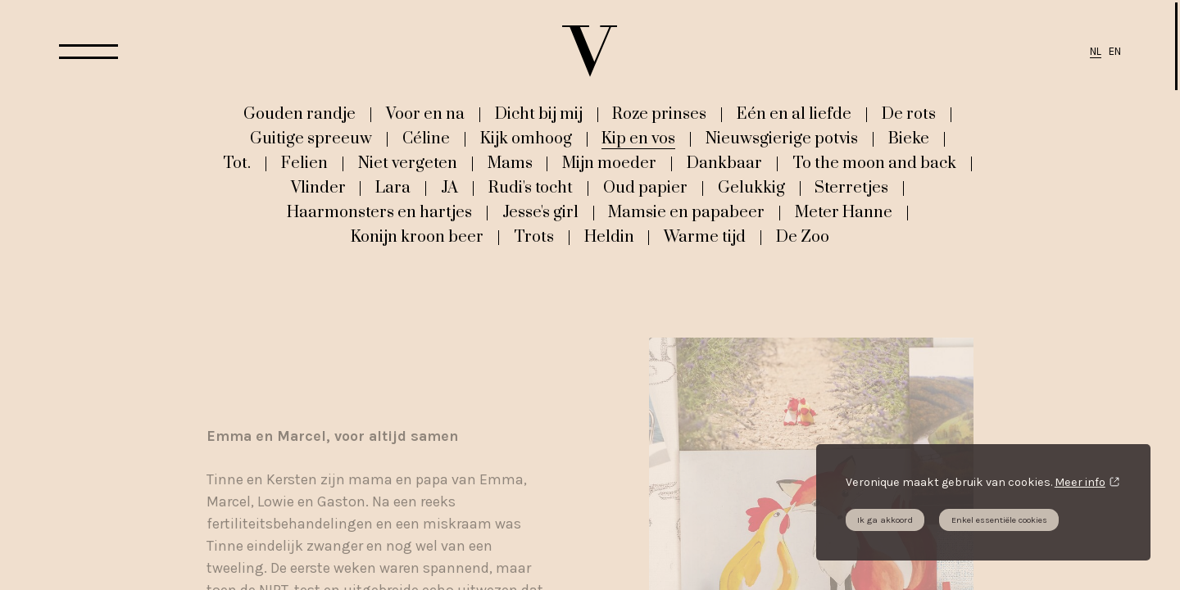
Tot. (237, 163)
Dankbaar (724, 163)
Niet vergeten (407, 163)
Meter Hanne (843, 212)
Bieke (908, 138)
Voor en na (425, 114)
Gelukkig (751, 187)
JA (449, 187)
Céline (426, 138)
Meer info (1080, 482)
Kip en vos (638, 138)
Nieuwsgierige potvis (782, 138)
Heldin (609, 237)
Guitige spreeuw (311, 138)
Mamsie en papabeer (686, 212)
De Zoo (802, 237)
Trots (534, 237)
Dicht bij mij (539, 114)
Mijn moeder (609, 163)
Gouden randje (299, 114)
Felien (304, 163)
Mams (510, 163)
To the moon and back (874, 163)
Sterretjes (851, 187)
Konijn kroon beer (417, 237)
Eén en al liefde (794, 114)
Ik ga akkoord (885, 520)
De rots (909, 114)
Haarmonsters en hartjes (379, 212)
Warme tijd (705, 237)
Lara (393, 187)
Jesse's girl (540, 212)
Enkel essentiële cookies (999, 520)
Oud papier (645, 187)
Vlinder (318, 187)
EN (1115, 51)
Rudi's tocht (530, 187)
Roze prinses (659, 114)
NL (1095, 51)
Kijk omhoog (526, 138)
